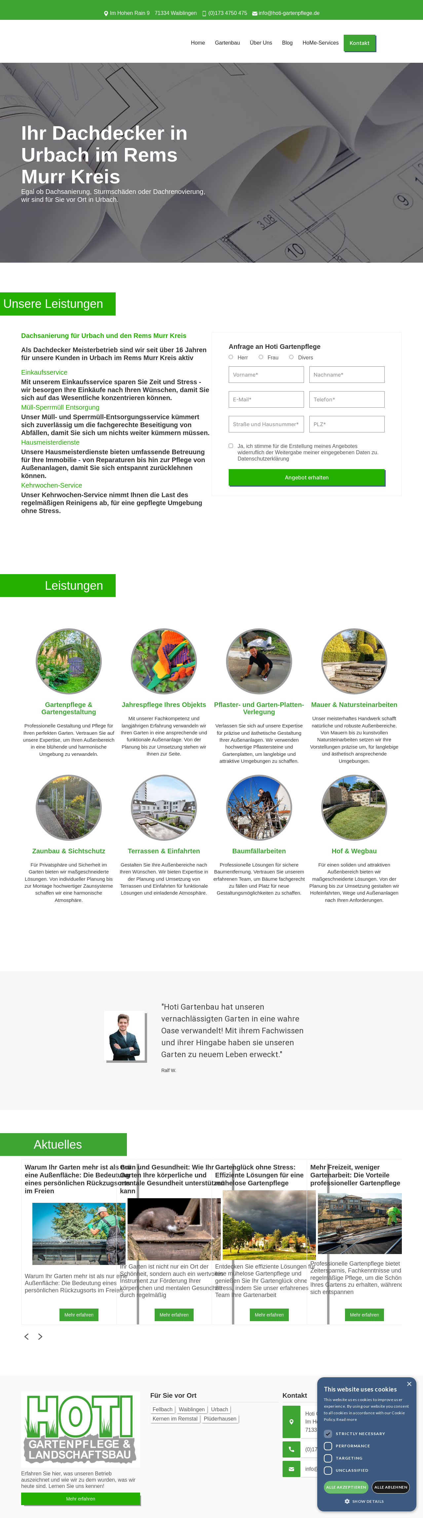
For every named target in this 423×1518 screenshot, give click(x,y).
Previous (16, 1242)
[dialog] (366, 1444)
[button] (367, 1501)
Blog (287, 43)
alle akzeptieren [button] (346, 1487)
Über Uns (261, 43)
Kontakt (359, 43)
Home (198, 43)
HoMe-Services (321, 43)
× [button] (408, 1384)
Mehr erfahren (79, 1314)
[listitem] (68, 1242)
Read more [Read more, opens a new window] (346, 1419)
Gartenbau (227, 43)
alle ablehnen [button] (390, 1487)
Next (407, 1242)
